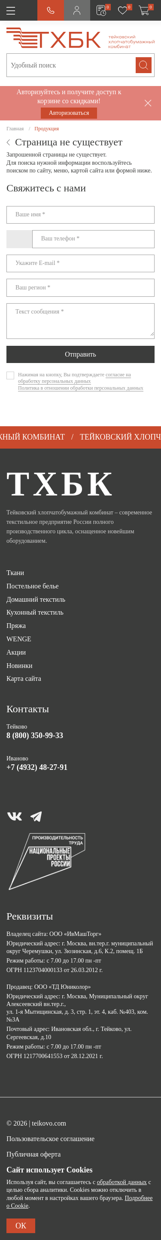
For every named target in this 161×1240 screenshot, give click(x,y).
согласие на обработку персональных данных (74, 378)
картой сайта (87, 170)
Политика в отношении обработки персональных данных (80, 388)
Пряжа (16, 625)
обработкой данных (122, 1182)
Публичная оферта (33, 1154)
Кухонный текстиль (35, 612)
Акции (16, 652)
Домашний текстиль (35, 599)
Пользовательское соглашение (50, 1138)
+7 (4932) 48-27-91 (36, 767)
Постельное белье (32, 586)
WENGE (18, 639)
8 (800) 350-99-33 (34, 735)
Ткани (15, 572)
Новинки (19, 665)
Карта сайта (23, 678)
